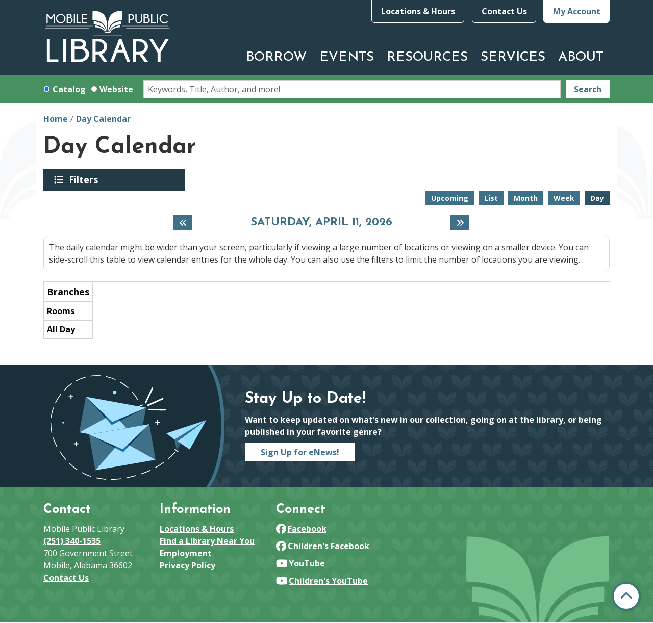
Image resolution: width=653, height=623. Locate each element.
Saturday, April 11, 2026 (321, 222)
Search (587, 89)
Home (55, 118)
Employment (186, 553)
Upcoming (449, 198)
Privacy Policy (187, 565)
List (491, 198)
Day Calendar (103, 118)
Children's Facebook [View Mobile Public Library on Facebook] (322, 546)
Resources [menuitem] (427, 57)
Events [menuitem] (346, 57)
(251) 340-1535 (72, 541)
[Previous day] (182, 222)
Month (526, 198)
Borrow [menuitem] (276, 57)
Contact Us (504, 11)
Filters (85, 179)
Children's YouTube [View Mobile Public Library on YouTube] (322, 580)
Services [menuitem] (513, 57)
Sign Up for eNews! (300, 452)
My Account (576, 11)
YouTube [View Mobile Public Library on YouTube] (300, 563)
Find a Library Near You (207, 541)
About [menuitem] (581, 57)
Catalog (69, 89)
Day (597, 198)
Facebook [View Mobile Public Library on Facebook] (301, 528)
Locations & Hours (418, 11)
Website (116, 89)
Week (564, 198)
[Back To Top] (626, 596)
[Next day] (459, 222)
